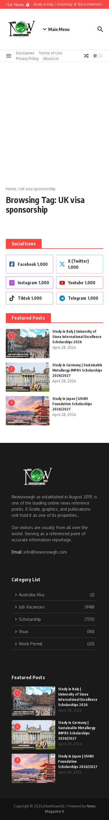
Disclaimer (25, 53)
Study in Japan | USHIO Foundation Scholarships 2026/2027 (72, 403)
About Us (51, 58)
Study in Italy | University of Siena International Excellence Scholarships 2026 (76, 336)
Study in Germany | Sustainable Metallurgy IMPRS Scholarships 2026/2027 (77, 370)
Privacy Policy (27, 58)
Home (11, 188)
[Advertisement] (54, 119)
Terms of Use (50, 53)
